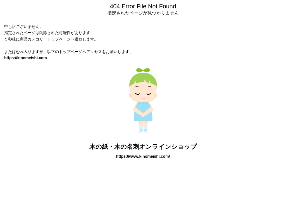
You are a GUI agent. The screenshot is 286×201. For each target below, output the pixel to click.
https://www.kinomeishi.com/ (143, 156)
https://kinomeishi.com (25, 58)
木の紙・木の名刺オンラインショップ (143, 146)
